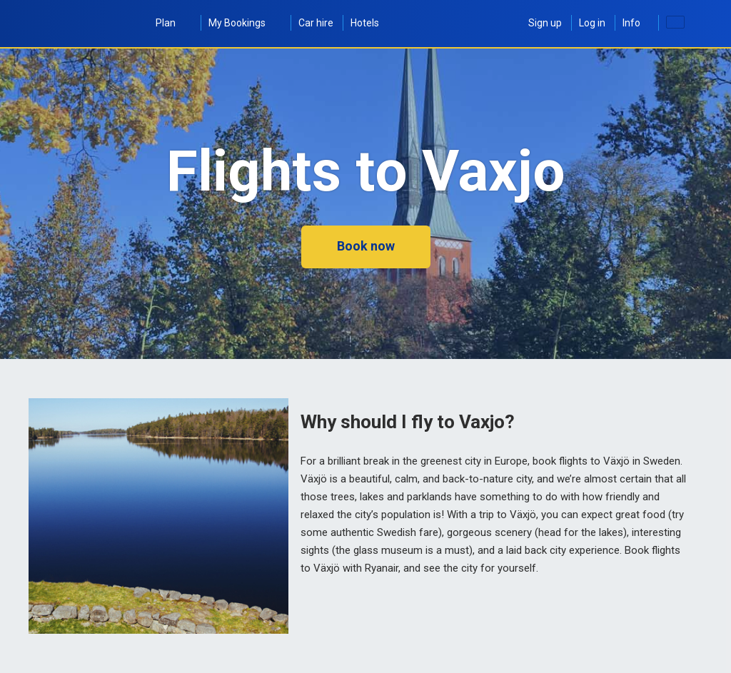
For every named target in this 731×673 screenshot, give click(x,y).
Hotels (365, 23)
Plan (173, 23)
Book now (366, 245)
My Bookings (244, 23)
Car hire (315, 23)
